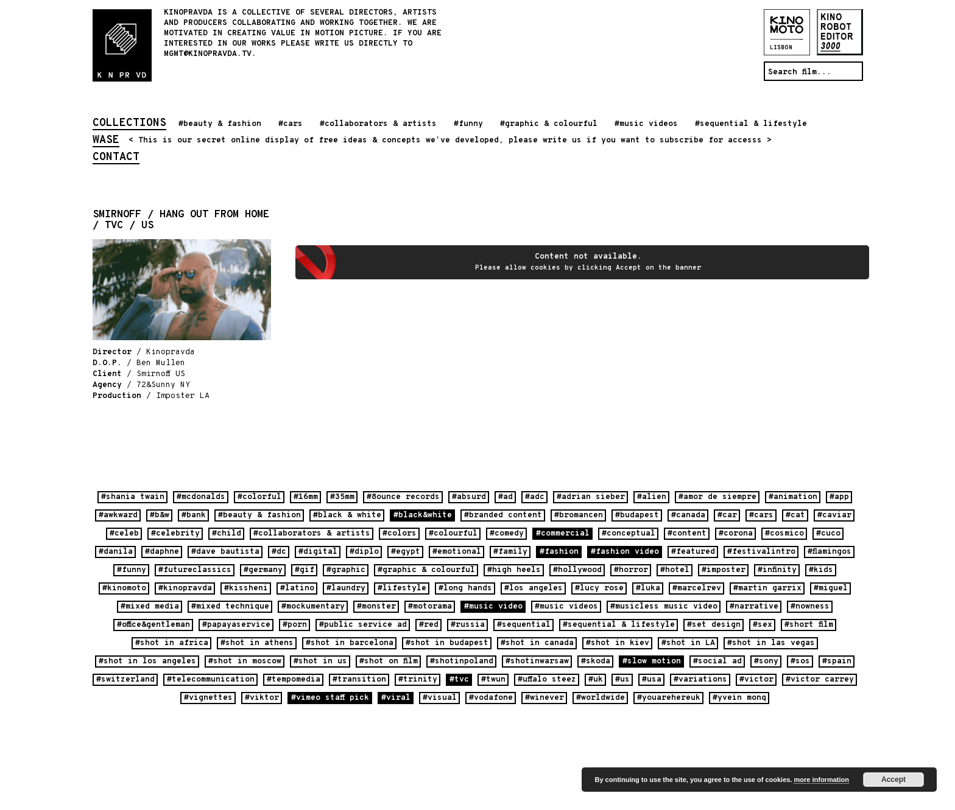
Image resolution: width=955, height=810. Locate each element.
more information (821, 779)
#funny (468, 124)
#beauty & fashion (219, 124)
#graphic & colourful (548, 124)
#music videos (646, 124)
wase (106, 141)
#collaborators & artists (378, 124)
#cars (290, 124)
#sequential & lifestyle (751, 124)
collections (129, 124)
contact (116, 158)
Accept (893, 779)
